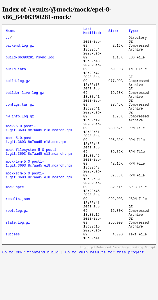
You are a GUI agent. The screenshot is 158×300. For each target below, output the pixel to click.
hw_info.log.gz (20, 135)
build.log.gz (18, 92)
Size (114, 31)
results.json (18, 235)
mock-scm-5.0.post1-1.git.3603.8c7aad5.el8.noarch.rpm (39, 207)
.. (8, 40)
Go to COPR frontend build (30, 298)
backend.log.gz (20, 49)
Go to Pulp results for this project (104, 298)
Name (11, 31)
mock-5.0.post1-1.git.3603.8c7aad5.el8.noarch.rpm (39, 149)
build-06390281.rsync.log (30, 64)
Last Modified (92, 32)
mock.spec (15, 221)
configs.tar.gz (20, 121)
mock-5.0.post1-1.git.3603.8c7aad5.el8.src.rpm (36, 164)
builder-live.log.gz (25, 106)
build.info (16, 78)
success (13, 278)
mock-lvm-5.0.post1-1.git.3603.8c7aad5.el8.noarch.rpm (39, 192)
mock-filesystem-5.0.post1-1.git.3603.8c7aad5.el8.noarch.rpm (39, 178)
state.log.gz (18, 264)
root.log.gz (17, 250)
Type (133, 31)
